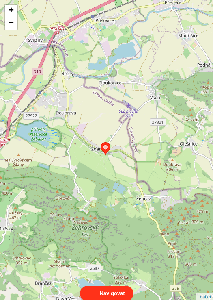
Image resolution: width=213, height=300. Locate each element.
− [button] (11, 23)
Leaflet (204, 289)
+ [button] (11, 11)
